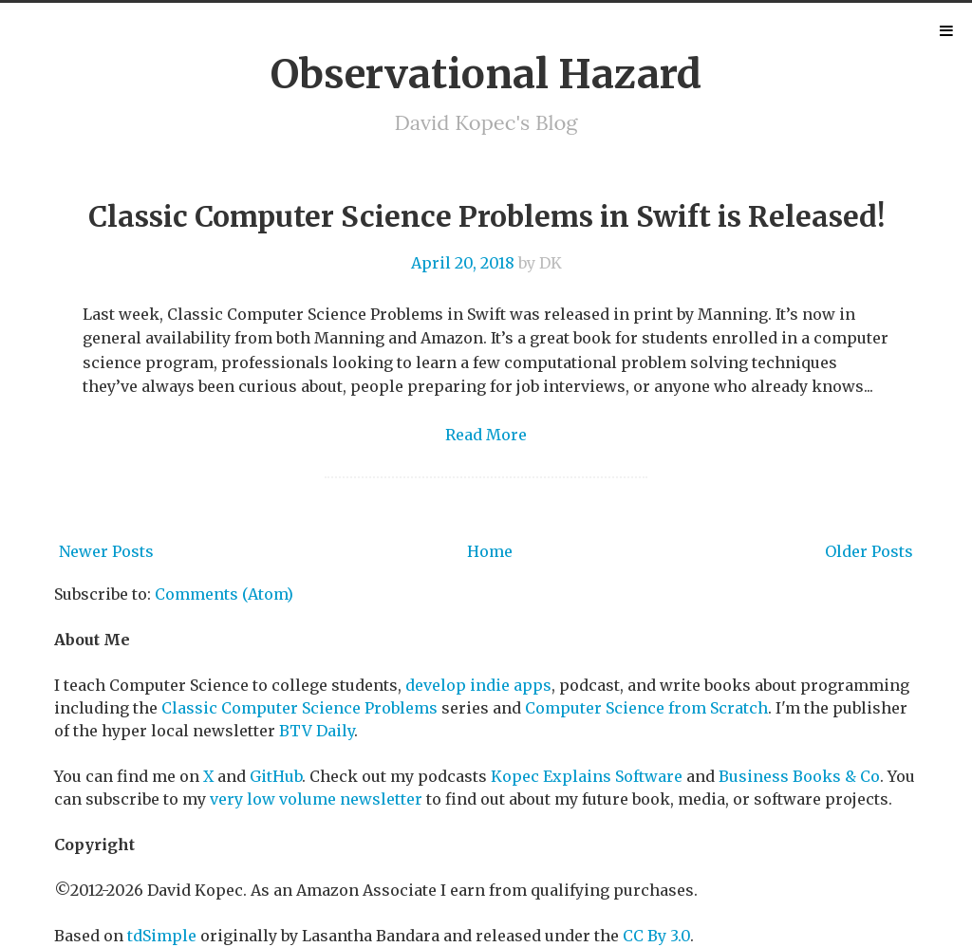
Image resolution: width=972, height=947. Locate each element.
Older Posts (869, 551)
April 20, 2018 (462, 262)
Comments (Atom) (224, 594)
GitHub (276, 776)
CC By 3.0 (656, 935)
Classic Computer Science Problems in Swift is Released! (486, 216)
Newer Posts (106, 551)
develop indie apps (478, 685)
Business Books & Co (799, 776)
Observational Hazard (486, 74)
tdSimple (161, 935)
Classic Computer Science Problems (299, 707)
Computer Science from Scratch (646, 707)
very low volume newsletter (316, 798)
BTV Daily (316, 730)
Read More (486, 434)
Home (490, 551)
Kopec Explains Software (586, 776)
